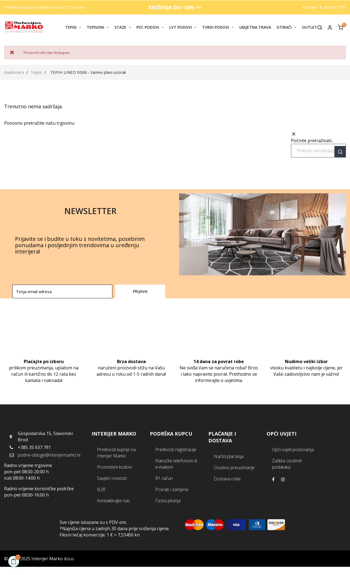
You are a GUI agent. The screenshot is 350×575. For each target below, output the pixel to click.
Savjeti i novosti (51, 7)
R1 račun (164, 478)
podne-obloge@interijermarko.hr (49, 455)
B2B (101, 489)
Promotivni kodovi (114, 467)
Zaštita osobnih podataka (287, 464)
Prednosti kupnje (19, 7)
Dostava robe (227, 479)
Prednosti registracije (175, 449)
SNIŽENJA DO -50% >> (175, 7)
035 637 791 (333, 7)
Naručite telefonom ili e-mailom (176, 464)
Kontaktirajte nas (113, 501)
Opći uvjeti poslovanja (293, 449)
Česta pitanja (167, 501)
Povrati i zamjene (171, 489)
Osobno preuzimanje (234, 468)
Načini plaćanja (228, 456)
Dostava (76, 7)
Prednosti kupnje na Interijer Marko (116, 452)
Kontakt (310, 7)
